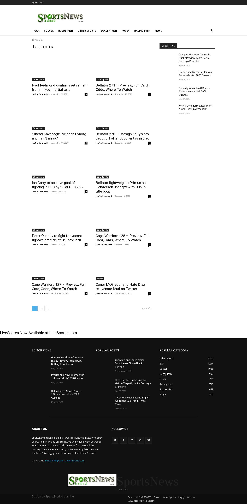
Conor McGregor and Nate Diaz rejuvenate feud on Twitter (120, 286)
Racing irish (142, 30)
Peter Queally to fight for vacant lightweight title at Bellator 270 (57, 238)
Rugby (126, 30)
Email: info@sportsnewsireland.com (65, 460)
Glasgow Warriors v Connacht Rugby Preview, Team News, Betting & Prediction (194, 58)
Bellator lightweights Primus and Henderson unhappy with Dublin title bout (122, 187)
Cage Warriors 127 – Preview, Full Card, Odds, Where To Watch (59, 286)
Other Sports (87, 30)
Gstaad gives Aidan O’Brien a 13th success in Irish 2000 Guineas (194, 91)
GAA (36, 30)
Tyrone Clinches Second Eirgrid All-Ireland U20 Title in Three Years (132, 401)
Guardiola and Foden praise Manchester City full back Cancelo (129, 363)
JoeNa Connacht (40, 94)
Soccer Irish (109, 30)
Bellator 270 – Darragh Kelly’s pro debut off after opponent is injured (123, 136)
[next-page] (49, 308)
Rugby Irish (65, 30)
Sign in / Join (37, 2)
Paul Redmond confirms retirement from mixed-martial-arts (59, 87)
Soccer (49, 30)
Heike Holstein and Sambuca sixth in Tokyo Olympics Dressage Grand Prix (133, 383)
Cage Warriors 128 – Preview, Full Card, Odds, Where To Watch (123, 238)
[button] (211, 31)
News (158, 30)
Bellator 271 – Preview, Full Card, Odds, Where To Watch (122, 87)
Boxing (100, 278)
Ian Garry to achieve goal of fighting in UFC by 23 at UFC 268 (57, 185)
